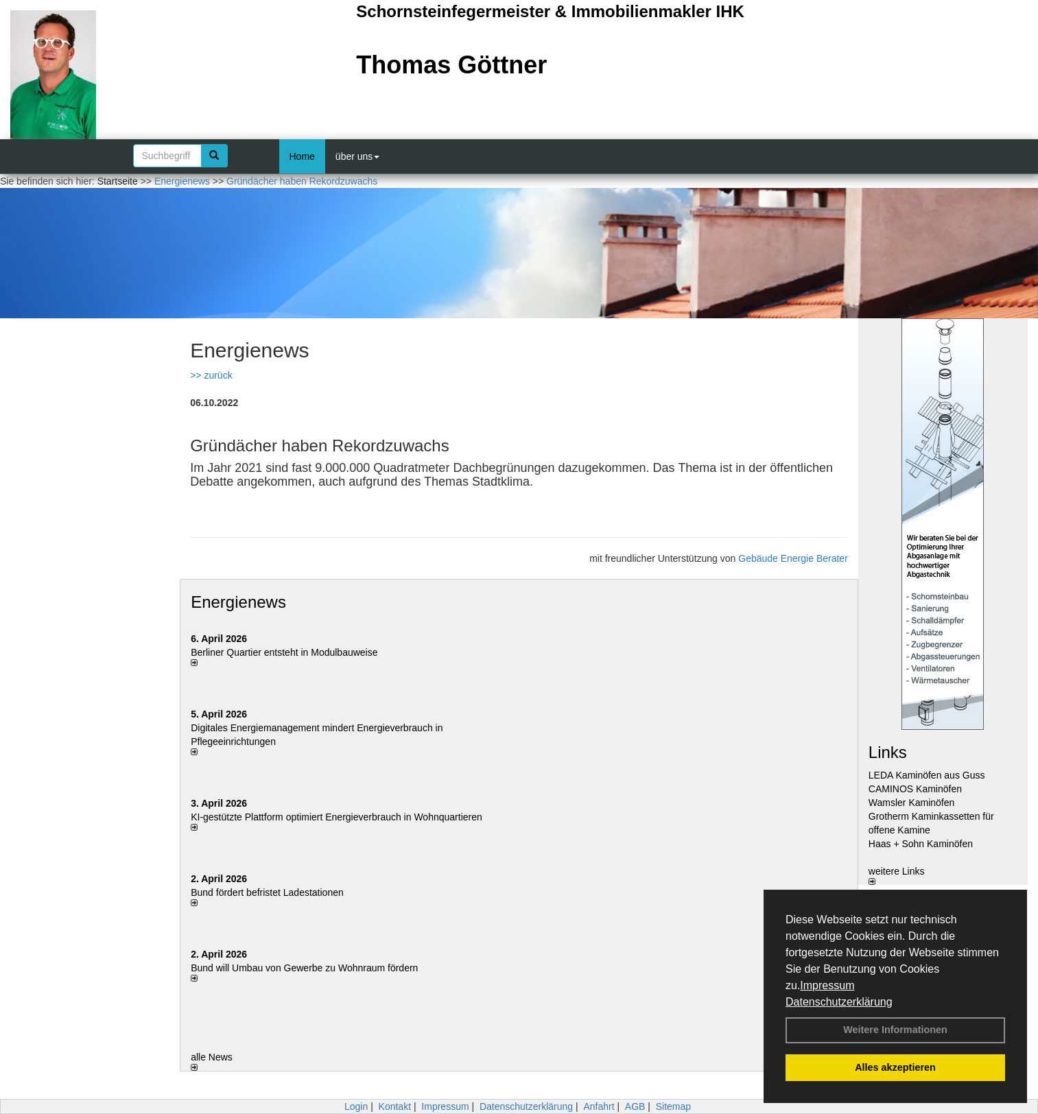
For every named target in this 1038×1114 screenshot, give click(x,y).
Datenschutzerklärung (839, 1002)
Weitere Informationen (895, 1029)
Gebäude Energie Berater (793, 558)
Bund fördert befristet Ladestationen (267, 892)
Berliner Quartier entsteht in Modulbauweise (284, 652)
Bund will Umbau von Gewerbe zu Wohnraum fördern (304, 967)
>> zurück (211, 375)
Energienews (238, 602)
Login (356, 1106)
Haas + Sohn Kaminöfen (921, 843)
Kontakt (395, 1106)
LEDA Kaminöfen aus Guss (927, 775)
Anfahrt (598, 1106)
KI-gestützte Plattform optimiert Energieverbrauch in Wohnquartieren (336, 816)
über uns (357, 156)
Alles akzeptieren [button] (895, 1067)
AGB (635, 1106)
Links (888, 752)
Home (302, 156)
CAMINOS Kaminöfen (915, 788)
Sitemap (673, 1106)
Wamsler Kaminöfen (912, 802)
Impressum (827, 985)
